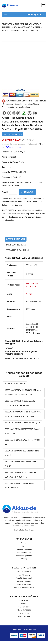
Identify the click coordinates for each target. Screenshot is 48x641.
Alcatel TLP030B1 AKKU (15, 384)
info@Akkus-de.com (12, 147)
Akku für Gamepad (24, 581)
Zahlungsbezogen (24, 552)
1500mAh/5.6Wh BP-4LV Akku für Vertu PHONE (21, 464)
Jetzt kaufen (27, 192)
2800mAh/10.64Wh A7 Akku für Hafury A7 (22, 423)
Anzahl (5, 192)
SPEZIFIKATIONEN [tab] (15, 239)
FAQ (23, 546)
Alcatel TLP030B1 (24, 610)
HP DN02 (24, 604)
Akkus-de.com (30, 630)
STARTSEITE (7, 24)
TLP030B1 (9, 348)
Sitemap (24, 559)
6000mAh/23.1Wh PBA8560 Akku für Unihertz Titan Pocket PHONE (20, 403)
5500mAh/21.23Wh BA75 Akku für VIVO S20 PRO (23, 442)
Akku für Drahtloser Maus (24, 588)
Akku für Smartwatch (24, 578)
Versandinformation (24, 549)
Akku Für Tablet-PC (24, 572)
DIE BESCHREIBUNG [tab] (16, 244)
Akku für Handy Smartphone (16, 27)
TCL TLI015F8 (24, 613)
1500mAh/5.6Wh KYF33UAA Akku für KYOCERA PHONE (20, 485)
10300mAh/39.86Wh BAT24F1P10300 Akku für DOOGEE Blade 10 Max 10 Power (23, 414)
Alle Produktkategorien (27, 24)
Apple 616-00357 (24, 600)
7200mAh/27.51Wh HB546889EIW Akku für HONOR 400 (23, 431)
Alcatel (36, 27)
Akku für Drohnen (24, 584)
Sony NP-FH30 (24, 607)
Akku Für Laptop (24, 575)
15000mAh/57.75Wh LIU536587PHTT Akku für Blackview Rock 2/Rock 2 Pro (23, 392)
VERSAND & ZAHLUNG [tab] (17, 250)
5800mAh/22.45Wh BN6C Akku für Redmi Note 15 (22, 453)
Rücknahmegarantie (24, 556)
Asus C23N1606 (24, 616)
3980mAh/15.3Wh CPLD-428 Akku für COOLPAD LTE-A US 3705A (20, 474)
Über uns (24, 543)
